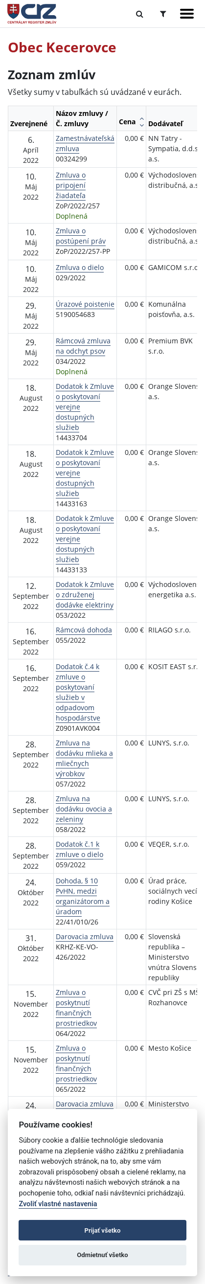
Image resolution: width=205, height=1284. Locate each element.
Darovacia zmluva (85, 936)
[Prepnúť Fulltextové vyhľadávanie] (140, 13)
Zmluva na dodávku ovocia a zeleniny (84, 809)
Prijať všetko (103, 1230)
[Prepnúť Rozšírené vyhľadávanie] (163, 13)
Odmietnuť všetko (102, 1255)
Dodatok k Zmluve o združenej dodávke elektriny (85, 594)
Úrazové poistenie (85, 304)
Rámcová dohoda (84, 629)
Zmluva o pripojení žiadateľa (71, 185)
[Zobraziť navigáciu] (187, 13)
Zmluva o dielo (80, 267)
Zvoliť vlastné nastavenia (58, 1204)
